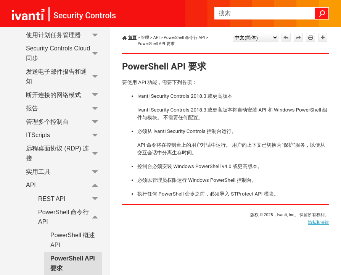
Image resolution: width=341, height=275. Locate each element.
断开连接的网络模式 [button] (64, 95)
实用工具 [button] (64, 171)
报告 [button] (64, 108)
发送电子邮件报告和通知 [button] (64, 76)
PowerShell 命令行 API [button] (70, 217)
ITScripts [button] (64, 135)
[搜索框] (271, 13)
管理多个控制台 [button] (64, 121)
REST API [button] (70, 198)
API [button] (64, 185)
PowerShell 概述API (72, 240)
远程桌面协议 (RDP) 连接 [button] (64, 153)
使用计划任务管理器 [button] (64, 35)
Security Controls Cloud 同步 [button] (64, 53)
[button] (322, 13)
